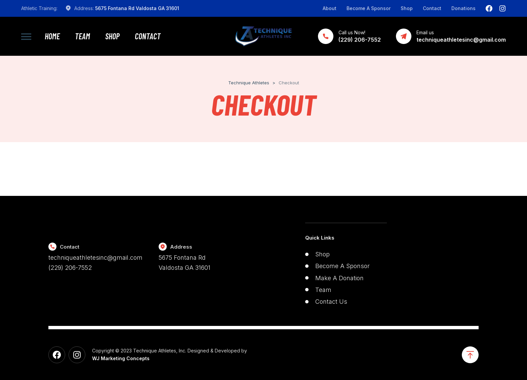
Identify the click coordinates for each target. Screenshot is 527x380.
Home (52, 36)
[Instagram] (502, 8)
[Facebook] (489, 8)
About (329, 8)
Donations (463, 8)
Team (82, 36)
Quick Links (319, 238)
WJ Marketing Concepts (121, 358)
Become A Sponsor (369, 8)
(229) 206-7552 (70, 267)
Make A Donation (339, 278)
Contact (432, 8)
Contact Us (331, 301)
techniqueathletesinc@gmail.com (95, 257)
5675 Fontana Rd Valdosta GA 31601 (137, 8)
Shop (407, 8)
